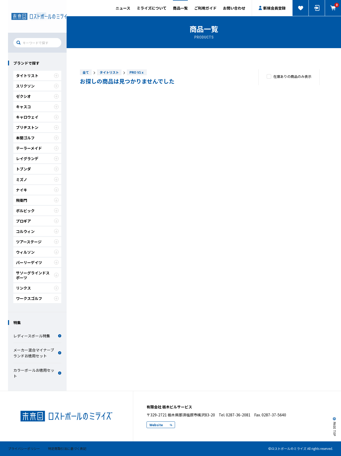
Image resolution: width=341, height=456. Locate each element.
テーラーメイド (37, 148)
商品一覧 (180, 8)
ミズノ (37, 179)
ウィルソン (37, 252)
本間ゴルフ (37, 137)
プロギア (37, 221)
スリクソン (37, 86)
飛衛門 (37, 200)
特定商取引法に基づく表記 (67, 448)
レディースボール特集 (37, 335)
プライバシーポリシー (24, 448)
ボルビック (37, 210)
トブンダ (37, 168)
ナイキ (37, 190)
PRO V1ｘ (136, 72)
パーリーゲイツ (37, 262)
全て (86, 72)
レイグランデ (37, 158)
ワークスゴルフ (37, 298)
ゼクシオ (37, 96)
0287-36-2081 (238, 414)
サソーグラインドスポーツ (37, 275)
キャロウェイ (37, 117)
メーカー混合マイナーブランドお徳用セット (37, 352)
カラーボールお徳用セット (37, 373)
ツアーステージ (37, 241)
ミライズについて (152, 8)
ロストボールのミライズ (66, 416)
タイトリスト (37, 75)
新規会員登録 (272, 8)
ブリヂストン (37, 127)
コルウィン (37, 231)
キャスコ (37, 106)
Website (160, 424)
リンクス (37, 288)
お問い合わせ (234, 8)
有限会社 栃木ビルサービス (37, 16)
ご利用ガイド (205, 8)
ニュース (123, 8)
